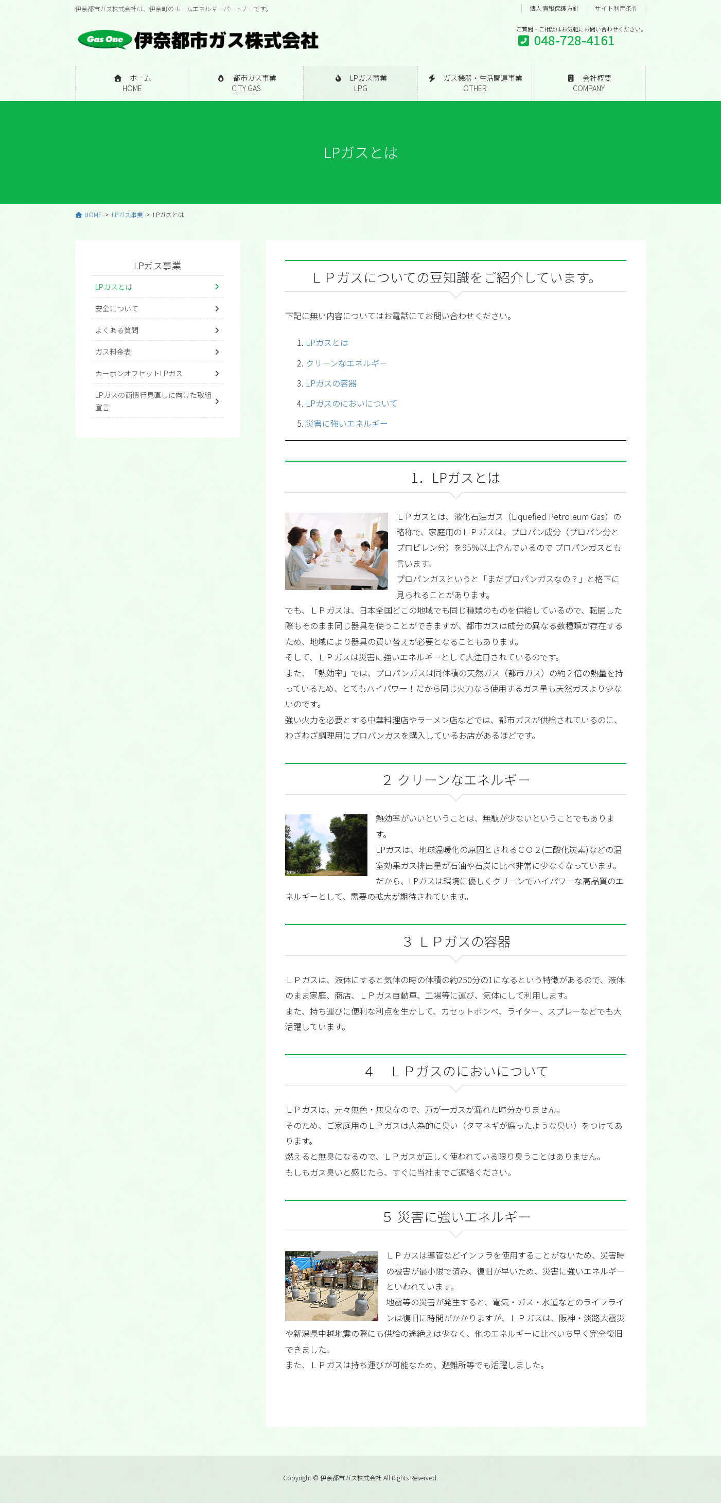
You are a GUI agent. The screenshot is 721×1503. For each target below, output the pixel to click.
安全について (116, 308)
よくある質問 (116, 330)
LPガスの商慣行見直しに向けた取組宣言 (153, 401)
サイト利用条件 (616, 8)
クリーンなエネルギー (347, 363)
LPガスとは (327, 342)
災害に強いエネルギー (347, 423)
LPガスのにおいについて (352, 403)
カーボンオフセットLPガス (139, 373)
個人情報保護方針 (554, 8)
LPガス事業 (157, 265)
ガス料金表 (113, 351)
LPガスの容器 (331, 383)
